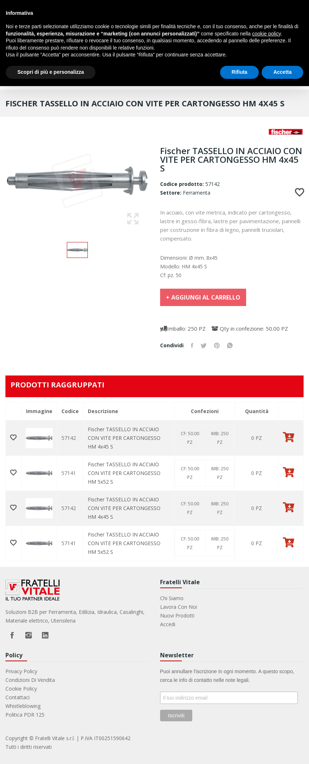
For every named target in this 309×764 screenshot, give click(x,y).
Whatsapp (229, 345)
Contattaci (17, 697)
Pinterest (216, 345)
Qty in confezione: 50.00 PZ (249, 328)
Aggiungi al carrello (205, 297)
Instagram (28, 635)
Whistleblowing (22, 706)
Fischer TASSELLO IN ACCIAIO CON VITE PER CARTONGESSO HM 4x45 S (124, 438)
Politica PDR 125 (24, 714)
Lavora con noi (178, 606)
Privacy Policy (21, 671)
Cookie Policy (21, 688)
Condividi (192, 345)
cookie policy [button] (266, 34)
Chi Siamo (172, 598)
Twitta (203, 345)
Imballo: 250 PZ (183, 328)
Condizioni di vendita (30, 679)
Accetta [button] (282, 72)
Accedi (167, 624)
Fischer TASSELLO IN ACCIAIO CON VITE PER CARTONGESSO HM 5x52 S (124, 473)
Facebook (11, 635)
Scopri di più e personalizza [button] (50, 72)
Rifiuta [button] (240, 72)
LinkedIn (45, 635)
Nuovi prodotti (177, 615)
